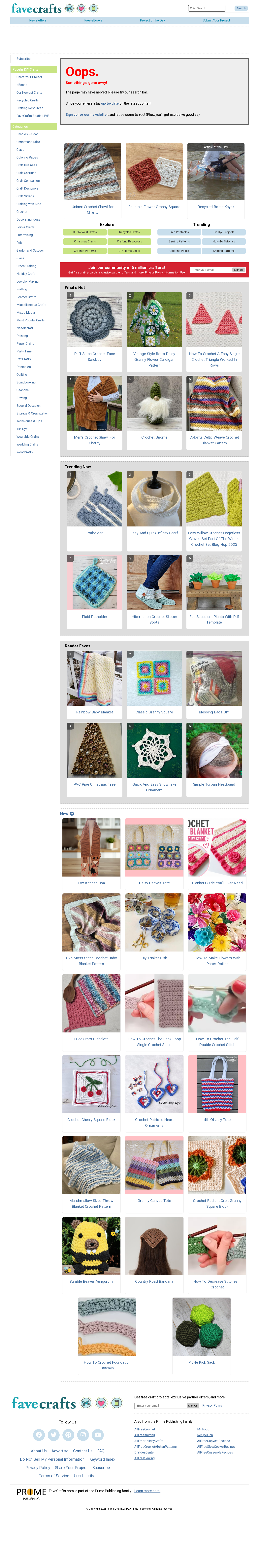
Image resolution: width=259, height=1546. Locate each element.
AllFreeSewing (144, 1458)
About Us (39, 1451)
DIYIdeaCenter (144, 1452)
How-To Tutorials (224, 241)
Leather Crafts (26, 297)
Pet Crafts (23, 359)
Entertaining (24, 235)
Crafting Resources (29, 108)
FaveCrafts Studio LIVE (32, 116)
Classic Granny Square (154, 712)
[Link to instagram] (83, 1435)
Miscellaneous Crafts (31, 305)
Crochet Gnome (154, 437)
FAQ (100, 1451)
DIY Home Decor (129, 251)
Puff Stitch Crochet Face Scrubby (94, 356)
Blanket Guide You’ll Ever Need (217, 883)
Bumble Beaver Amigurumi (91, 1281)
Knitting (21, 289)
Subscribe (23, 59)
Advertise (59, 1451)
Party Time (24, 351)
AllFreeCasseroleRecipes (215, 1452)
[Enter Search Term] (206, 8)
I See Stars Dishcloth (91, 1039)
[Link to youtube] (98, 1435)
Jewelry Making (27, 281)
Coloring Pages (27, 157)
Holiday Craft (25, 274)
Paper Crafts (25, 343)
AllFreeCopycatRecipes (213, 1441)
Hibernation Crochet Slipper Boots (154, 619)
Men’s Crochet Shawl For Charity (94, 440)
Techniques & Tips (29, 421)
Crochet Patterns (85, 251)
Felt (19, 243)
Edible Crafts (25, 227)
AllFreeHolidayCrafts (148, 1441)
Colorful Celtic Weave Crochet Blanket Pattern (214, 440)
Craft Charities (26, 173)
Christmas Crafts (28, 142)
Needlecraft (24, 328)
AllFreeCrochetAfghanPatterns (155, 1447)
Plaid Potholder (94, 616)
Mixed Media (25, 312)
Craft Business (26, 165)
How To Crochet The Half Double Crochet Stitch (217, 1042)
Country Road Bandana (154, 1281)
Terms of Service (54, 1475)
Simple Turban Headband (214, 784)
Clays (20, 150)
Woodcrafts (24, 452)
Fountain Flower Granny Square (154, 206)
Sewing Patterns (179, 241)
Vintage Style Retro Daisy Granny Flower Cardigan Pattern (154, 359)
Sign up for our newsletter (87, 115)
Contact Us (82, 1451)
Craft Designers (27, 188)
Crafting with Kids (28, 204)
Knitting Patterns (224, 251)
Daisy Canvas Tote (154, 883)
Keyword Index (102, 1459)
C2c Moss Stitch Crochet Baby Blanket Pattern (91, 961)
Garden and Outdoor (30, 250)
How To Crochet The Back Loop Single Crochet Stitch (154, 1042)
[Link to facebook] (39, 1435)
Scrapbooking (26, 382)
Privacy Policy (154, 272)
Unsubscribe (84, 1475)
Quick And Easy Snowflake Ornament (154, 787)
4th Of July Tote (217, 1119)
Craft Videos (25, 196)
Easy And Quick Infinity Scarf (154, 533)
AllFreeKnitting (144, 1435)
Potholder (94, 533)
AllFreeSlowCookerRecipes (216, 1447)
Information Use (174, 272)
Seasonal (22, 390)
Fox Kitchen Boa (91, 883)
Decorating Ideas (28, 219)
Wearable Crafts (27, 437)
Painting (22, 336)
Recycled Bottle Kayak (216, 206)
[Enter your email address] (160, 1405)
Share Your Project (29, 77)
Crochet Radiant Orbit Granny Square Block (217, 1203)
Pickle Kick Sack (201, 1362)
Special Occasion (28, 406)
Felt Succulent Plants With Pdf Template (214, 619)
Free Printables (179, 232)
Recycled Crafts (27, 100)
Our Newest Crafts (29, 92)
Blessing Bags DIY (214, 712)
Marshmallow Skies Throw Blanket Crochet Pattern (91, 1203)
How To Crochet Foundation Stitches (107, 1365)
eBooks (21, 85)
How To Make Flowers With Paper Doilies (217, 961)
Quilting (21, 375)
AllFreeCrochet (144, 1429)
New (67, 813)
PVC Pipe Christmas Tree (94, 784)
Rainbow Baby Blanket (94, 712)
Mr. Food (203, 1429)
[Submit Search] (241, 8)
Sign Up (238, 269)
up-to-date (110, 103)
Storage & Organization (32, 413)
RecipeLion (205, 1435)
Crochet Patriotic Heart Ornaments (154, 1122)
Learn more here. (147, 1491)
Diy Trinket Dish (154, 958)
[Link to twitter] (54, 1435)
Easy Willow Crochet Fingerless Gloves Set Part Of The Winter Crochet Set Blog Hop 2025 (214, 539)
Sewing (21, 398)
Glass (20, 258)
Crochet (21, 212)
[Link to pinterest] (68, 1435)
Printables (23, 367)
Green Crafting (26, 266)
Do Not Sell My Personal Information (52, 1459)
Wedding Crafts (27, 444)
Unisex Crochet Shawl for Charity (93, 209)
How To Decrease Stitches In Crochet (217, 1284)
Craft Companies (28, 181)
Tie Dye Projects (223, 232)
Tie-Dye (22, 429)
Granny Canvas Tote (154, 1200)
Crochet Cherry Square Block (91, 1119)
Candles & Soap (27, 134)
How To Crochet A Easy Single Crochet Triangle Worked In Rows (214, 359)
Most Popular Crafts (30, 320)
